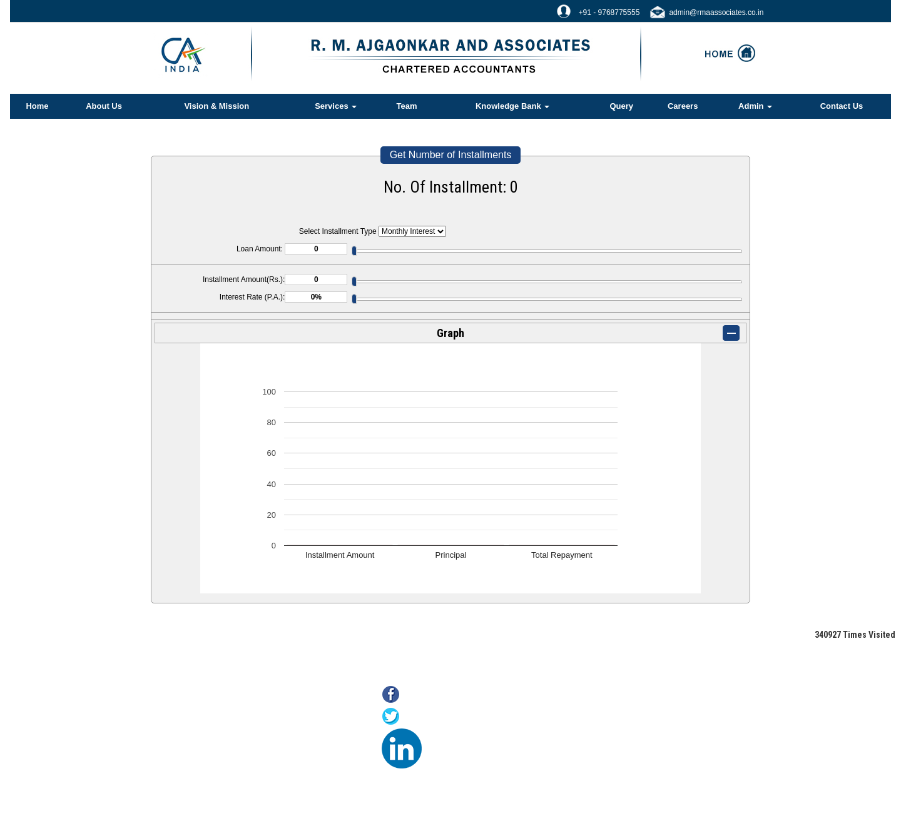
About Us (104, 106)
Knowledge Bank (512, 106)
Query (621, 106)
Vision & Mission (216, 106)
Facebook (425, 695)
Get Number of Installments (451, 154)
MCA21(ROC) (206, 761)
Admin (755, 106)
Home (37, 106)
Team (407, 106)
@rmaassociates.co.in (638, 765)
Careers (683, 106)
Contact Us (841, 106)
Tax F (191, 777)
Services (336, 106)
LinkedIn (444, 739)
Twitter (418, 717)
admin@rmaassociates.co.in (716, 12)
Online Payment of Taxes (226, 730)
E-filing (193, 745)
